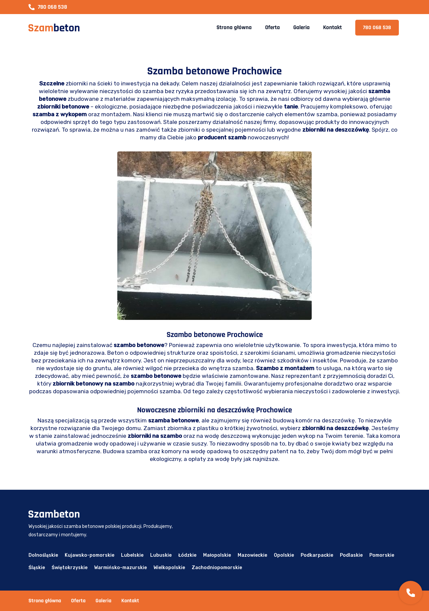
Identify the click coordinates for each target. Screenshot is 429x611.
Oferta (272, 27)
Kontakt (332, 27)
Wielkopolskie (169, 567)
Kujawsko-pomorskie (89, 555)
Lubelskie (132, 555)
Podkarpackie (317, 555)
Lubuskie (161, 555)
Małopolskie (217, 555)
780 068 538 (47, 7)
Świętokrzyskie (69, 567)
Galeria (301, 27)
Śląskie (36, 567)
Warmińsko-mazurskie (120, 567)
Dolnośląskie (43, 555)
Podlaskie (351, 555)
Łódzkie (187, 555)
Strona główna (234, 27)
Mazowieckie (252, 555)
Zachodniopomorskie (217, 567)
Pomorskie (381, 555)
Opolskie (284, 555)
